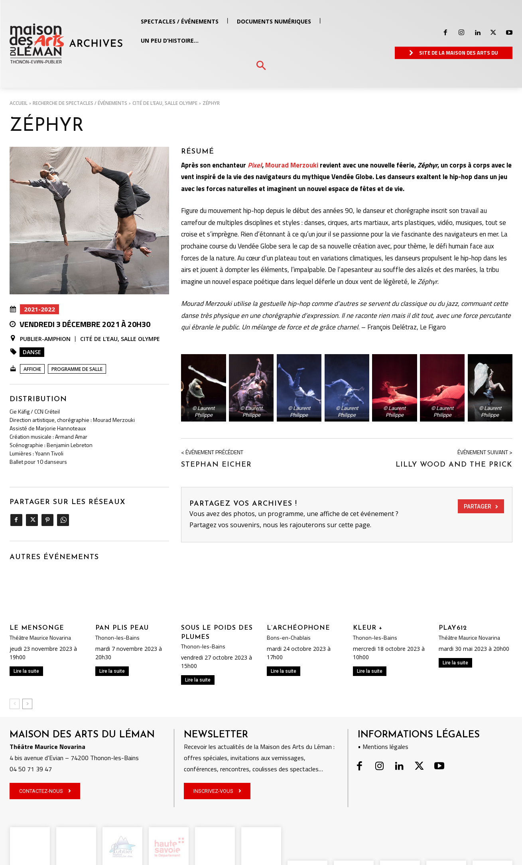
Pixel (255, 165)
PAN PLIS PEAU (122, 628)
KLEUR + (368, 628)
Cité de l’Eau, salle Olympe (164, 103)
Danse (32, 352)
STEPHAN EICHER (216, 465)
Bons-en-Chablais (289, 637)
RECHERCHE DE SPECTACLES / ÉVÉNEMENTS (80, 103)
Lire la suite (26, 671)
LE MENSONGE (37, 628)
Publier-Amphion (45, 339)
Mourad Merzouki (291, 165)
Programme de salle (76, 369)
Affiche (32, 369)
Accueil (19, 103)
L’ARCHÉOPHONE (298, 628)
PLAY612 (453, 628)
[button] (261, 66)
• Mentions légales (383, 746)
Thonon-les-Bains (117, 637)
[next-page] (27, 704)
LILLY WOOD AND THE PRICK (454, 465)
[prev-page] (15, 704)
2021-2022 (39, 309)
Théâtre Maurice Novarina (40, 637)
